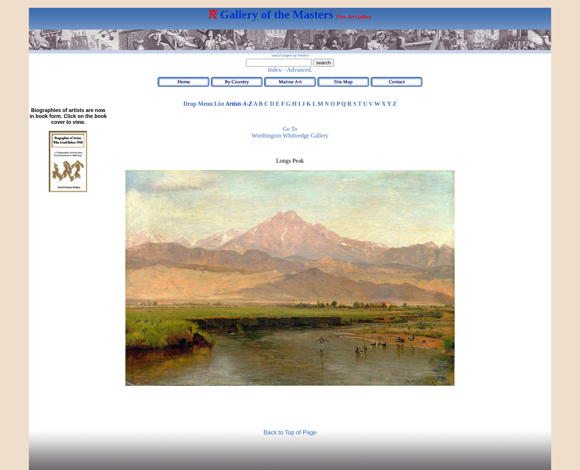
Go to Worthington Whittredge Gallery (290, 132)
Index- (275, 70)
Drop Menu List (203, 104)
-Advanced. (298, 70)
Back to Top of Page (290, 432)
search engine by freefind (289, 55)
